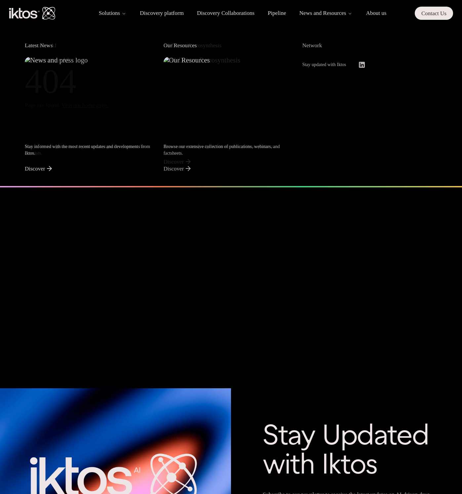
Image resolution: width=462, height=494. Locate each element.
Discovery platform (162, 13)
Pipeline (277, 13)
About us (376, 13)
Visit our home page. (84, 105)
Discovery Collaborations (225, 13)
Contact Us (433, 13)
